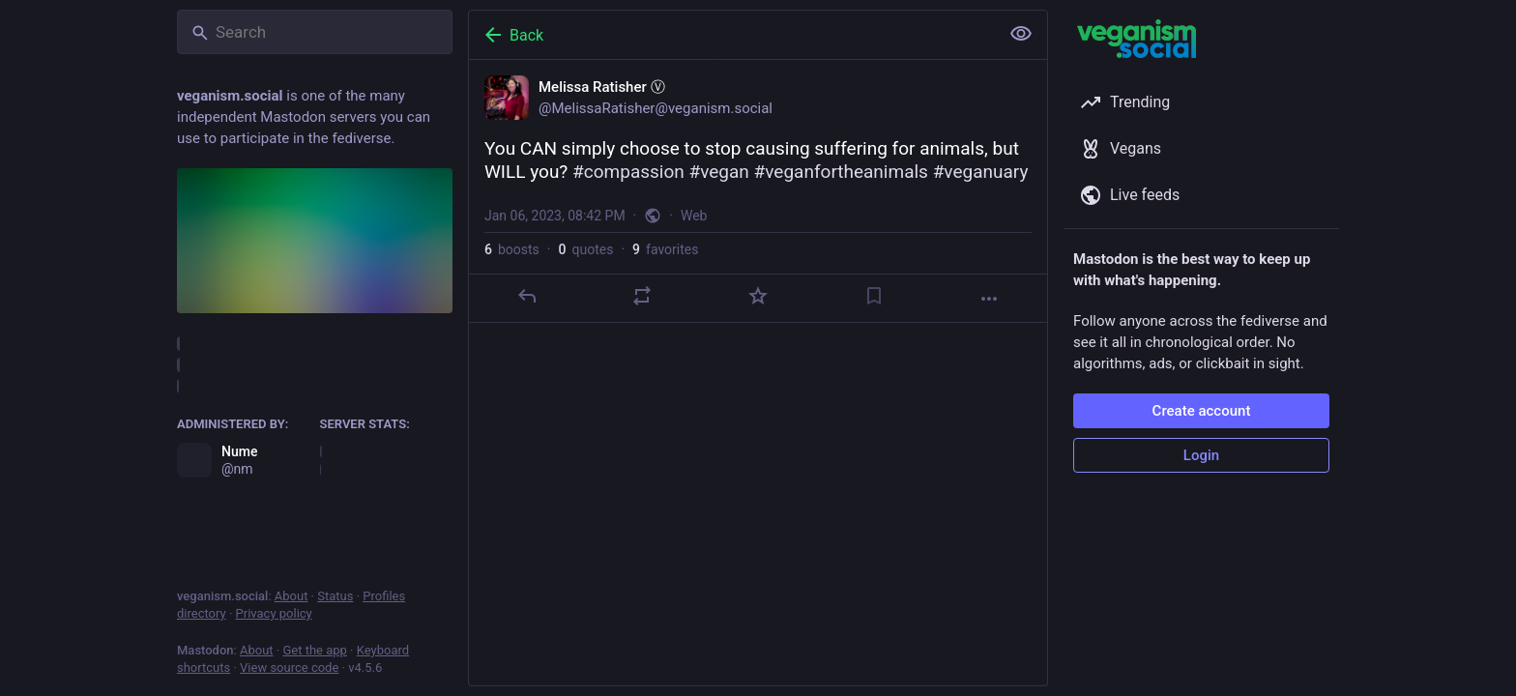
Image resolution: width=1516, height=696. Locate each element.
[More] (989, 298)
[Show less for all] (1021, 34)
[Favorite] (758, 295)
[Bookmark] (874, 295)
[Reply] (527, 295)
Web (694, 215)
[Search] (314, 32)
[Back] (732, 35)
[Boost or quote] (642, 295)
